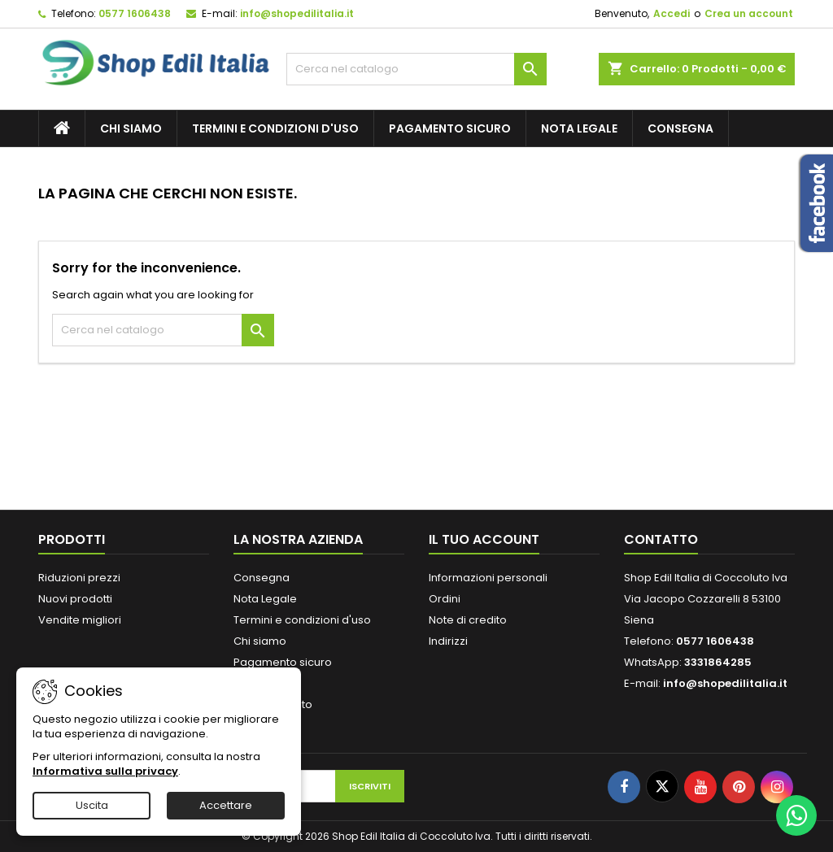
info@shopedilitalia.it (297, 13)
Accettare (225, 805)
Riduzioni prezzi (79, 577)
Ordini (444, 598)
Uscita (92, 805)
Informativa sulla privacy (105, 771)
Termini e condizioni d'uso (275, 128)
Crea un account (748, 13)
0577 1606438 (134, 13)
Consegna (680, 128)
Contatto (661, 539)
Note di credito (468, 620)
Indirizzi (448, 641)
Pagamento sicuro (450, 128)
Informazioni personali (488, 577)
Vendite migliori (79, 620)
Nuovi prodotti (75, 598)
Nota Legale (579, 128)
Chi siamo (131, 128)
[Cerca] (416, 69)
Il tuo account (484, 539)
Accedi (671, 13)
